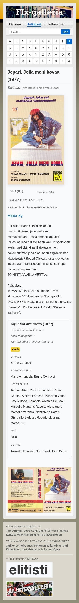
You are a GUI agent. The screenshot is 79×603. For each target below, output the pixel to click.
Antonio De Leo (52, 401)
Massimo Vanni (55, 395)
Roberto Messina (48, 417)
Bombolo (34, 401)
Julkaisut (34, 24)
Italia (14, 436)
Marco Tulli (18, 423)
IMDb (15, 349)
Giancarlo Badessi (23, 417)
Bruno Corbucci (21, 362)
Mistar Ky (15, 216)
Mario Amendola (22, 376)
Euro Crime (59, 451)
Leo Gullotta (19, 401)
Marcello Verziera (22, 412)
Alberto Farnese (32, 395)
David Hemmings (41, 390)
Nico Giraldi (43, 451)
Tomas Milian (19, 390)
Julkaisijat (55, 24)
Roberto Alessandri (48, 406)
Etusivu (15, 24)
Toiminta (16, 451)
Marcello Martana (22, 406)
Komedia (28, 451)
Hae (65, 32)
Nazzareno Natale (48, 412)
